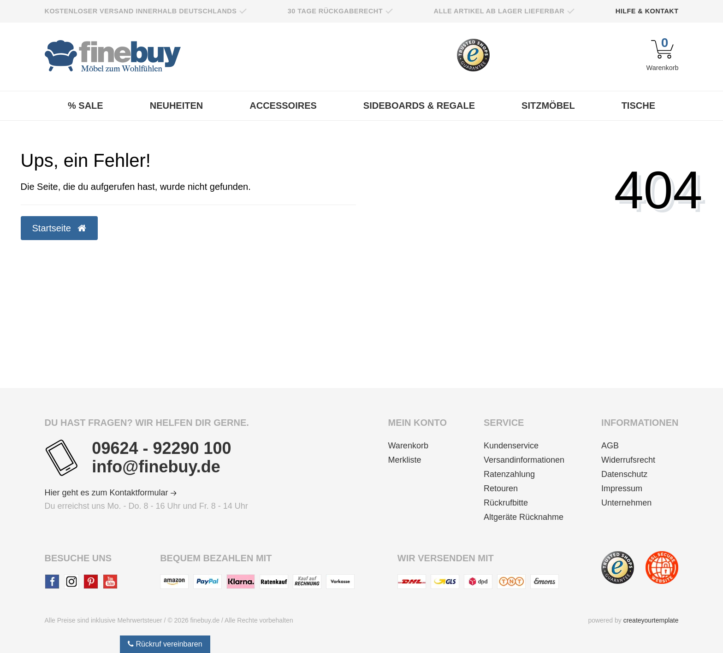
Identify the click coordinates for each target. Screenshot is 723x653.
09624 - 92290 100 (161, 448)
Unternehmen (626, 502)
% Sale (85, 105)
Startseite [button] (59, 228)
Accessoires (283, 105)
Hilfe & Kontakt (647, 11)
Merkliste (404, 460)
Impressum (621, 488)
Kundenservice (511, 445)
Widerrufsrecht (628, 460)
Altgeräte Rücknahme (523, 517)
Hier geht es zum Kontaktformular (111, 492)
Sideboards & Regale (419, 105)
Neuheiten (176, 105)
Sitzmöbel (548, 105)
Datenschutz (624, 474)
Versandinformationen (524, 460)
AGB (610, 445)
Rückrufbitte (506, 502)
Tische (638, 105)
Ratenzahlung (509, 474)
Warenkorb (408, 445)
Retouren (501, 488)
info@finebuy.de (156, 467)
